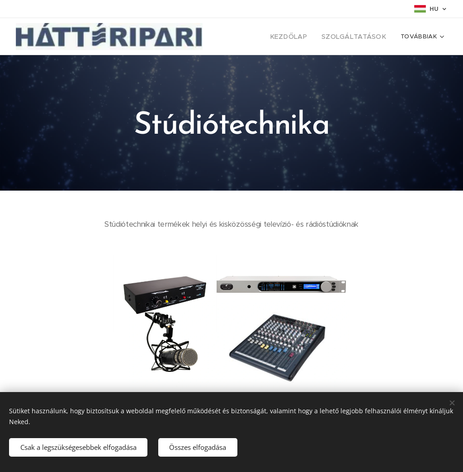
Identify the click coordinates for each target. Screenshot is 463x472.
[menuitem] (299, 36)
